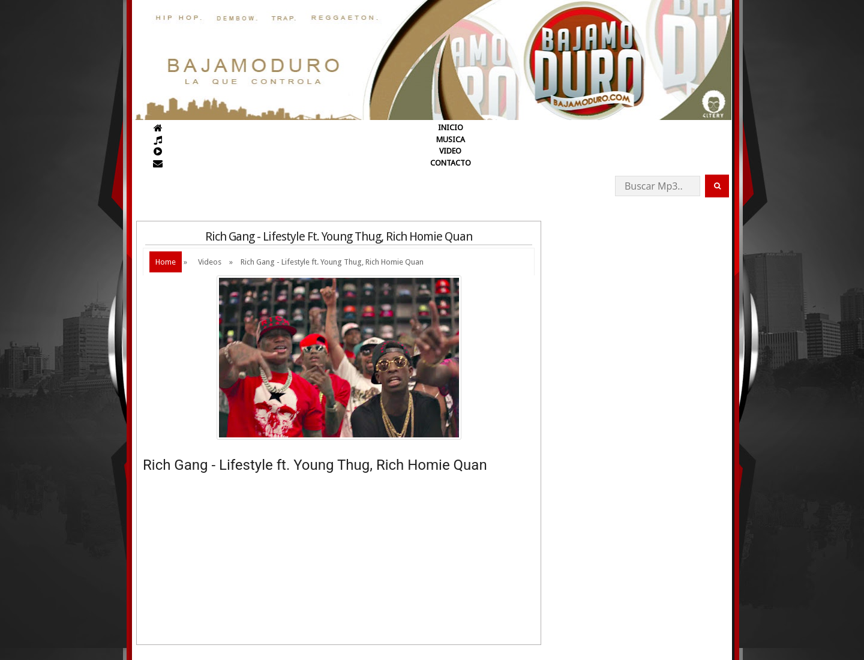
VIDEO (450, 150)
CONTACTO (450, 162)
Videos (209, 261)
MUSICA (450, 139)
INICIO (450, 127)
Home (165, 261)
